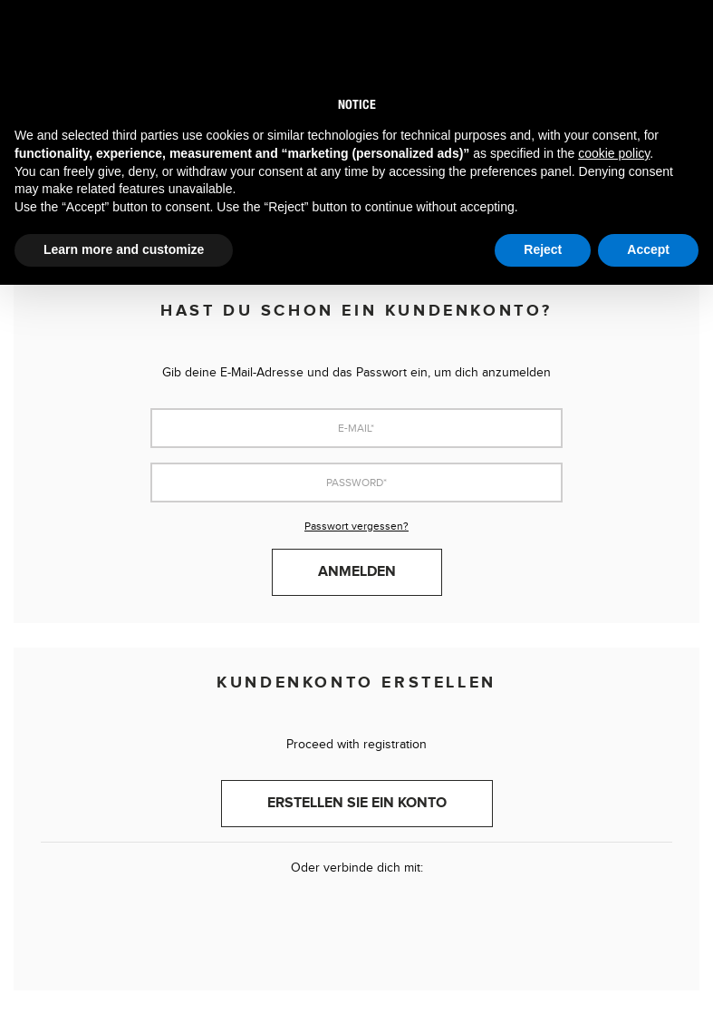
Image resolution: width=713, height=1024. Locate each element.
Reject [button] (543, 249)
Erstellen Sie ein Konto (357, 803)
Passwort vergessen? (356, 526)
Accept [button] (648, 249)
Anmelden (357, 571)
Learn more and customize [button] (123, 249)
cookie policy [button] (614, 153)
